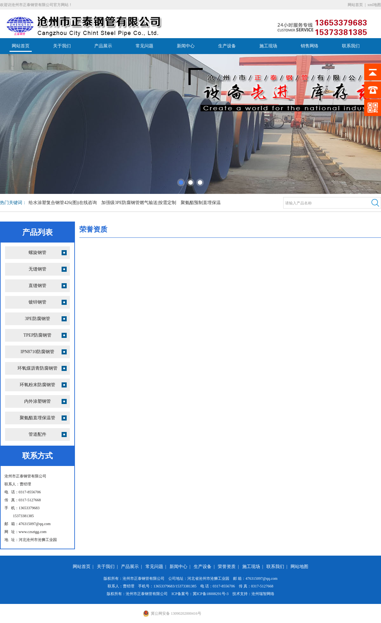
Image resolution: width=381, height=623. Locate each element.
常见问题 (144, 46)
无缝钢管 (37, 269)
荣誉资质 (227, 566)
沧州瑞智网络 (262, 594)
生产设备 (227, 46)
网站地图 (299, 566)
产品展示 (103, 46)
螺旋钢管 (37, 252)
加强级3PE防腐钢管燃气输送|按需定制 (138, 202)
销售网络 (309, 46)
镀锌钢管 (37, 302)
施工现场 (268, 46)
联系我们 (351, 46)
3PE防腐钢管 (37, 318)
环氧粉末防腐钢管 (37, 384)
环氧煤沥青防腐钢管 (37, 368)
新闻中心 (186, 46)
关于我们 (62, 46)
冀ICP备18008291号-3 (211, 594)
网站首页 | (84, 566)
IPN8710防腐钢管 (38, 351)
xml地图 (374, 5)
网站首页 (355, 5)
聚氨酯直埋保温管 (37, 417)
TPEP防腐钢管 (37, 335)
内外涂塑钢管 (37, 401)
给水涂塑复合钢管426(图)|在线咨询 (63, 202)
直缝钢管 (37, 285)
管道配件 (37, 434)
